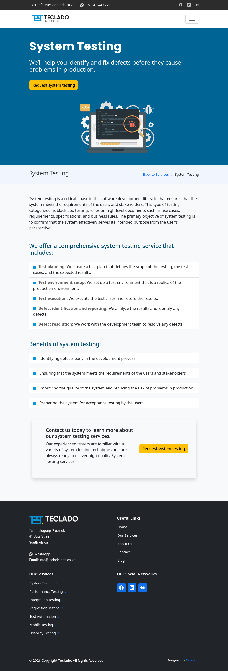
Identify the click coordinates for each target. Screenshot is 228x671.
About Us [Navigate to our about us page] (125, 543)
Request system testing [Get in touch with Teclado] (53, 85)
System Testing (44, 583)
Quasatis (192, 660)
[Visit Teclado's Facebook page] (180, 5)
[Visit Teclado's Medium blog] (197, 5)
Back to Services (156, 174)
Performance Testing (49, 591)
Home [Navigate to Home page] (122, 527)
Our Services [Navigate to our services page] (128, 535)
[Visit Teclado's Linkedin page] (189, 5)
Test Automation (45, 616)
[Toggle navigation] (192, 19)
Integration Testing (47, 600)
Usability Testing (45, 633)
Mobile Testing (44, 625)
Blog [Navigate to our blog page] (121, 560)
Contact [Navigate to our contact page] (124, 552)
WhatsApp (39, 554)
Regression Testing (47, 608)
